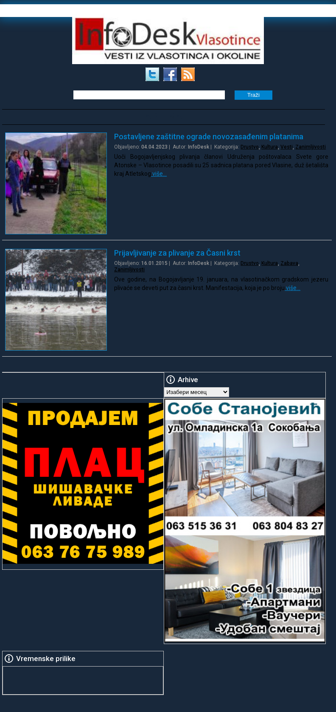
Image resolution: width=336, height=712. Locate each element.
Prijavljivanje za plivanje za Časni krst (177, 252)
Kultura (269, 147)
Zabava (289, 263)
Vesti (286, 147)
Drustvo (250, 147)
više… (159, 173)
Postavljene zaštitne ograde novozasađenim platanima (208, 136)
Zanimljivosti (310, 147)
